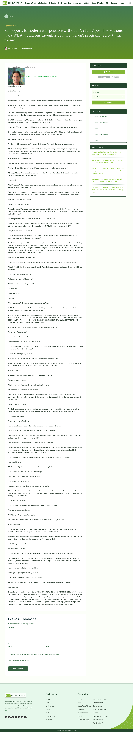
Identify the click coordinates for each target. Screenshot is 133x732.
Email (48, 646)
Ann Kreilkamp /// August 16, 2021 (103, 162)
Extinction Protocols (99, 709)
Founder (95, 713)
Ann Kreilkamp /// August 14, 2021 (107, 181)
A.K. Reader (50, 706)
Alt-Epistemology (83, 720)
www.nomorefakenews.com (18, 96)
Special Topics (83, 713)
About (48, 703)
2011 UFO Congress (101, 122)
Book (79, 703)
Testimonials (50, 716)
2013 (96, 141)
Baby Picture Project (100, 699)
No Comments (27, 48)
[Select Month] (108, 97)
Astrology (81, 709)
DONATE (108, 72)
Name (10, 646)
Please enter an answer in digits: (18, 661)
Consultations (97, 706)
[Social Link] (6, 717)
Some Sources (98, 720)
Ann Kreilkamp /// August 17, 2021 (107, 154)
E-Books (80, 699)
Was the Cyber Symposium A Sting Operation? (107, 160)
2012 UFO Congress (101, 135)
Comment (11, 627)
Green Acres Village (84, 706)
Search (108, 102)
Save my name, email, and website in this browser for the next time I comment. (35, 654)
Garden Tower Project (100, 716)
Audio (48, 709)
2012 (96, 129)
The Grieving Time (99, 723)
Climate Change (98, 703)
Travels (80, 716)
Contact (49, 720)
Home (48, 699)
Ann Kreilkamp (12, 48)
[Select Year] (108, 92)
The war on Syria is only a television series (41, 76)
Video (48, 713)
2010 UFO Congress (101, 116)
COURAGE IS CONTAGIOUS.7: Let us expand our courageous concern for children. (108, 170)
